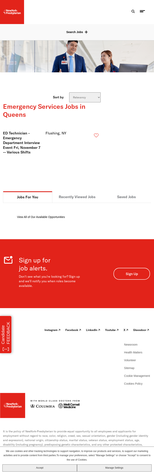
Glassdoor (141, 330)
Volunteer (130, 360)
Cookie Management (137, 375)
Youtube (112, 330)
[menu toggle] (142, 12)
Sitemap (129, 368)
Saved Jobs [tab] (126, 197)
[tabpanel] (77, 211)
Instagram (53, 330)
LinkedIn (93, 330)
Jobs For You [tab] (27, 197)
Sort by (58, 97)
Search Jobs (74, 32)
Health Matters (133, 352)
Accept (40, 467)
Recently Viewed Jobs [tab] (77, 197)
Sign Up (132, 274)
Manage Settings (114, 467)
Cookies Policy (133, 383)
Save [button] (90, 136)
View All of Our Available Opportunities (41, 217)
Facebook (73, 330)
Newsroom (131, 344)
